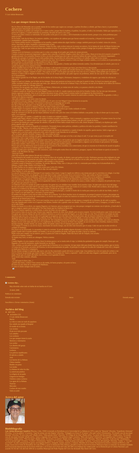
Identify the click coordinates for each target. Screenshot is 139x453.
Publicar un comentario (13, 294)
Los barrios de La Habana (18, 360)
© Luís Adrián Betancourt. (19, 317)
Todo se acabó (14, 391)
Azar (11, 357)
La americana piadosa (17, 372)
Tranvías (13, 384)
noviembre (14, 314)
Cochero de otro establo (18, 388)
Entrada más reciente (12, 297)
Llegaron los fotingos (17, 376)
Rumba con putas (16, 364)
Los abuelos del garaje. (18, 345)
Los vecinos (14, 329)
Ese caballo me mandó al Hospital (21, 324)
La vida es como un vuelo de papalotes (23, 322)
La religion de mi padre (18, 374)
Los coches (13, 343)
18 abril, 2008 (14, 290)
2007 (10, 312)
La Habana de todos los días (19, 369)
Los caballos (14, 334)
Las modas (13, 367)
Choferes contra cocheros (18, 379)
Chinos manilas (15, 362)
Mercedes (13, 386)
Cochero (13, 9)
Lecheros (13, 350)
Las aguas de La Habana (18, 381)
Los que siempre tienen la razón (21, 338)
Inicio (71, 297)
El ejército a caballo (16, 355)
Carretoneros (14, 348)
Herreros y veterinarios (18, 341)
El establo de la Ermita (17, 326)
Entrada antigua (128, 297)
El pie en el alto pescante (18, 331)
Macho (12, 319)
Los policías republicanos (18, 353)
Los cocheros (14, 336)
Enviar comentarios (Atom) (24, 302)
